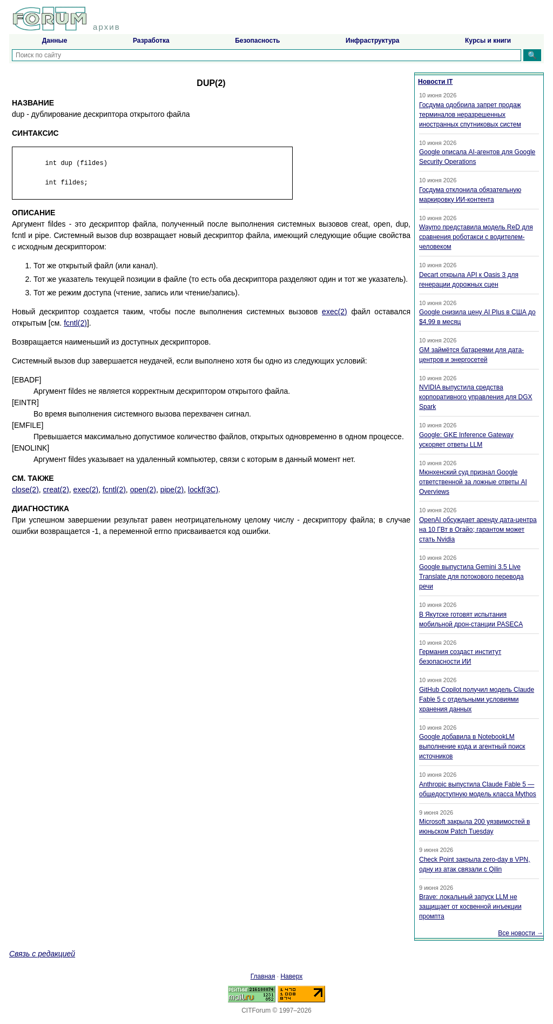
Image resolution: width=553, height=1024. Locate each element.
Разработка (151, 40)
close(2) (25, 489)
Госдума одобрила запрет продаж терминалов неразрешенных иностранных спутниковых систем (470, 114)
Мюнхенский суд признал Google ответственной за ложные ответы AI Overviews (473, 482)
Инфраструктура (372, 40)
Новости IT (435, 81)
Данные (55, 40)
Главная (263, 976)
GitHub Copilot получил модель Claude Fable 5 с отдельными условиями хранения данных (476, 699)
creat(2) (56, 489)
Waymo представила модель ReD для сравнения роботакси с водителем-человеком (476, 236)
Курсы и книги (488, 40)
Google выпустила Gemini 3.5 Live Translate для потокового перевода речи (471, 576)
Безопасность (257, 40)
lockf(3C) (203, 489)
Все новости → (520, 933)
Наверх (291, 976)
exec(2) (334, 311)
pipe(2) (172, 489)
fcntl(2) (75, 323)
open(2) (143, 489)
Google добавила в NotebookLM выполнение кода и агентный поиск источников (472, 746)
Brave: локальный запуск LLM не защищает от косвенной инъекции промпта (470, 906)
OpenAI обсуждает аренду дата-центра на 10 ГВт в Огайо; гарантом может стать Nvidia (478, 529)
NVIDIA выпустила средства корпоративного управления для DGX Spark (475, 397)
